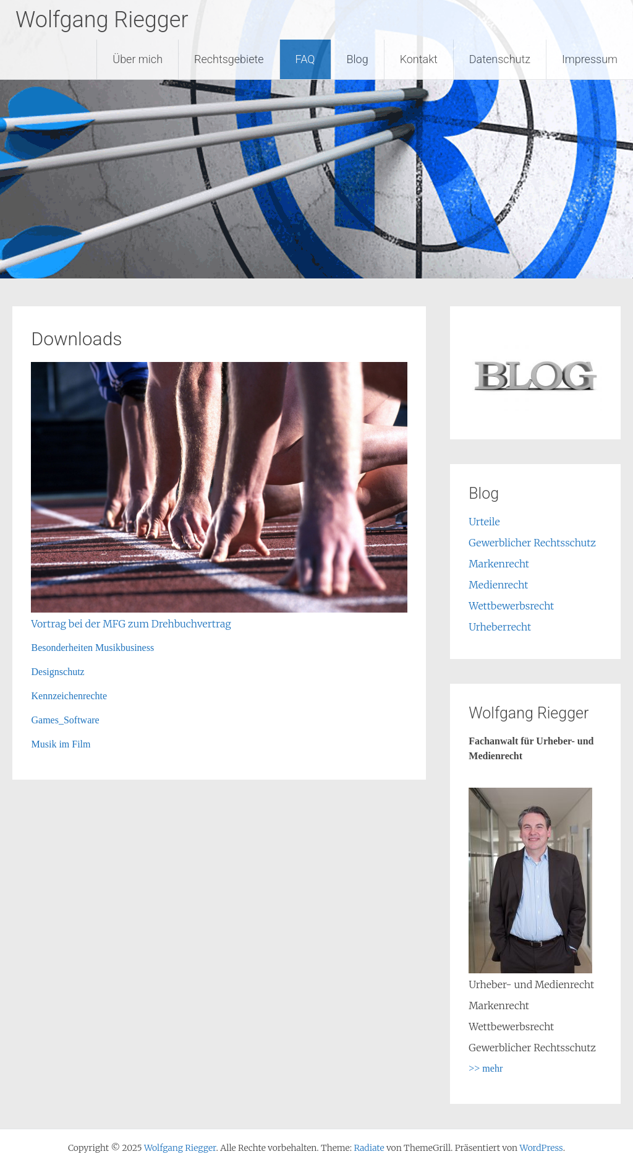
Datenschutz (499, 59)
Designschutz (57, 671)
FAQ (305, 59)
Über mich (138, 59)
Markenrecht (499, 564)
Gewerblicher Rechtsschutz (532, 542)
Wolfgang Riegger (102, 20)
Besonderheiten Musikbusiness (92, 647)
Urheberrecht (500, 627)
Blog (357, 59)
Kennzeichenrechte (69, 696)
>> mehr (486, 1068)
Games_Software (65, 720)
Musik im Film (60, 744)
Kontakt (419, 59)
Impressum (590, 59)
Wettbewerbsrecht (511, 606)
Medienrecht (498, 585)
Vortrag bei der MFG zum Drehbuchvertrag (131, 624)
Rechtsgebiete (229, 59)
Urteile (484, 521)
